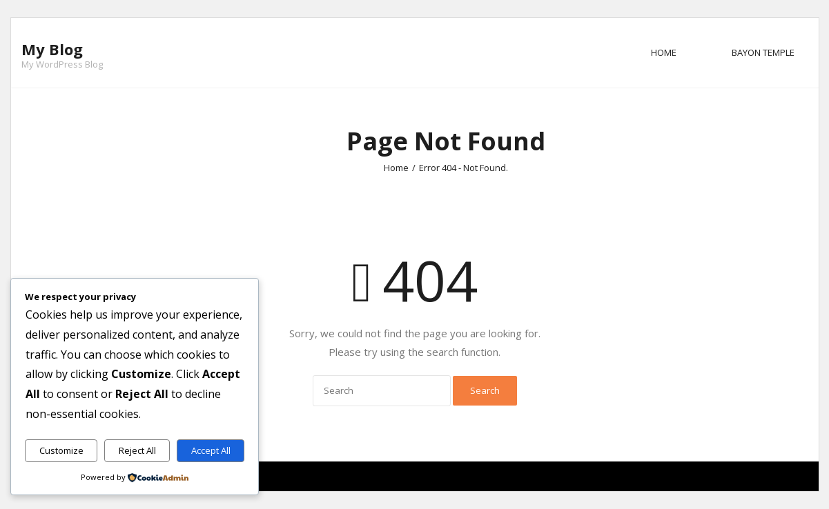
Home (663, 52)
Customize (61, 450)
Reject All (137, 450)
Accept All (211, 450)
